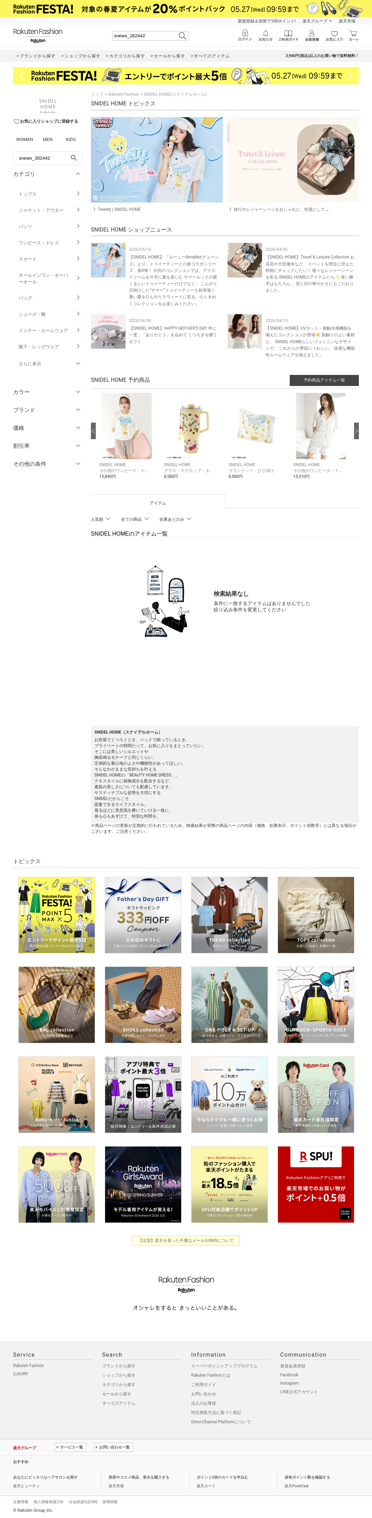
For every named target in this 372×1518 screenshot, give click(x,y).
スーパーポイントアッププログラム (224, 1366)
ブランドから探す (119, 1366)
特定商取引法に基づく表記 (216, 1412)
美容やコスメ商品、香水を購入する (139, 1477)
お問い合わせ (203, 1394)
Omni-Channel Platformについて (221, 1422)
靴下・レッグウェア (50, 346)
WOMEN (24, 139)
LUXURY (20, 1373)
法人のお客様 (203, 1403)
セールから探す (116, 1394)
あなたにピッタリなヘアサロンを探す (45, 1477)
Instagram (289, 1383)
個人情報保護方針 (49, 1502)
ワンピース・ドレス (50, 242)
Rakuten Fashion (123, 94)
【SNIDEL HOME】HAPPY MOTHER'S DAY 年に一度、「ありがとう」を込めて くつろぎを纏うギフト (173, 335)
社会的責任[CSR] (83, 1502)
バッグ (50, 298)
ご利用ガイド (203, 1384)
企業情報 (20, 1502)
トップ (97, 94)
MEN (48, 139)
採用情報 (110, 1502)
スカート (50, 259)
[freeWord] (47, 158)
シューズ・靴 (50, 314)
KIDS (71, 139)
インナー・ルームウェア (50, 330)
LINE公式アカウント (299, 1391)
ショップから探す (119, 1375)
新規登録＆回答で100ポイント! (267, 21)
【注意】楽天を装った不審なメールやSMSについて (186, 1240)
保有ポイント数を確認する (307, 1477)
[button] (128, 441)
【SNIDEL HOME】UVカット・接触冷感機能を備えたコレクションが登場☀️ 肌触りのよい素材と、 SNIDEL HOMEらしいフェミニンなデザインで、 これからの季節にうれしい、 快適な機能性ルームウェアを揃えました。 (310, 341)
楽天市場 (347, 21)
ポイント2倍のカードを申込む (222, 1477)
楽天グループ (315, 21)
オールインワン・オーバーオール (50, 278)
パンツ (50, 226)
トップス (50, 194)
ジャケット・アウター (50, 210)
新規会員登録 (292, 1366)
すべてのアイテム (119, 1403)
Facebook (289, 1375)
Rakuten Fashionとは (210, 1375)
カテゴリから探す (119, 1384)
